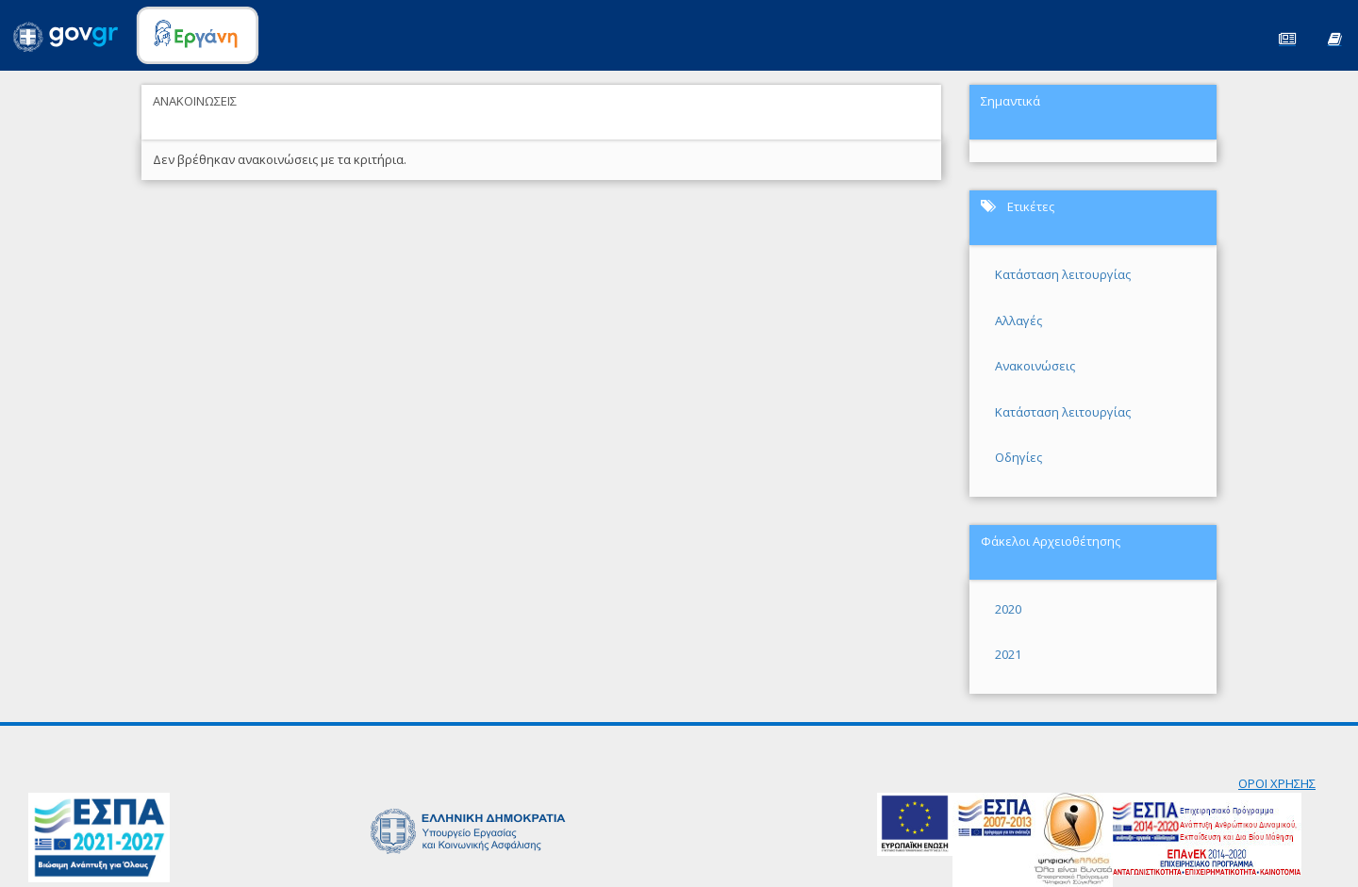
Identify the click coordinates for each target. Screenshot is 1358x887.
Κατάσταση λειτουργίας (1063, 274)
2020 (1008, 608)
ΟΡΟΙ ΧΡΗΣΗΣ (1277, 783)
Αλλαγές (1018, 320)
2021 (1008, 654)
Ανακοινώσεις (1035, 365)
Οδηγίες (1018, 457)
